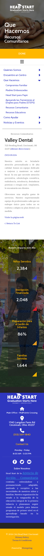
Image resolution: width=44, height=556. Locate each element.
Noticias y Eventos (23, 122)
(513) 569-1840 (22, 434)
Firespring (27, 548)
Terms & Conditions (22, 540)
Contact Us (22, 444)
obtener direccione (20, 149)
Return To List (13, 223)
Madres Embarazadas (16, 90)
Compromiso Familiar (16, 85)
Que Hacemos (23, 80)
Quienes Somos (23, 70)
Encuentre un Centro (23, 75)
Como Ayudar (23, 117)
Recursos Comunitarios (17, 107)
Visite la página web (14, 217)
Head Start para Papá (17, 95)
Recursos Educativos (16, 112)
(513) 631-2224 (11, 155)
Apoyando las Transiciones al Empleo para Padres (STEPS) (20, 101)
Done (22, 53)
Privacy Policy (22, 537)
